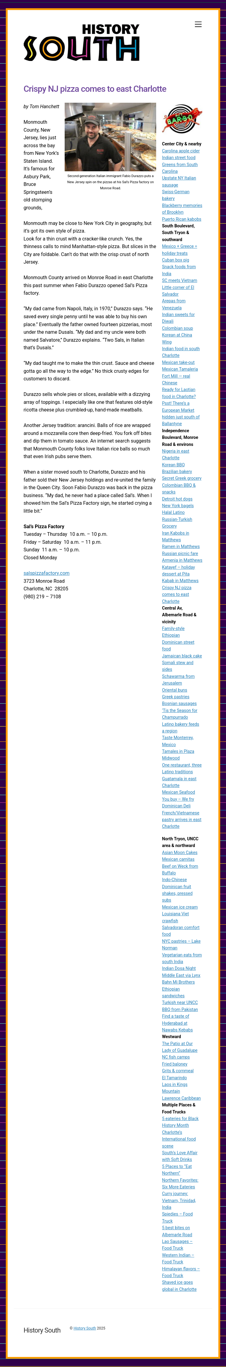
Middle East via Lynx (181, 975)
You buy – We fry (178, 799)
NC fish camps (176, 1057)
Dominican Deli (176, 805)
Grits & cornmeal (178, 1070)
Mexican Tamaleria (180, 369)
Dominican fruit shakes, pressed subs (177, 893)
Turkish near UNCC (180, 1002)
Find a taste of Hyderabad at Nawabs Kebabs (177, 1023)
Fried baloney (174, 1064)
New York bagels (178, 505)
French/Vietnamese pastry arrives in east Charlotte (181, 819)
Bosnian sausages (179, 703)
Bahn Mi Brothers (178, 982)
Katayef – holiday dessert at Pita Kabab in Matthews (180, 574)
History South (85, 1328)
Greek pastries (175, 696)
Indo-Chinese (174, 879)
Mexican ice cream (180, 907)
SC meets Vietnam (179, 280)
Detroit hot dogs (177, 499)
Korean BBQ (173, 464)
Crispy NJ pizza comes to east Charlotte (176, 594)
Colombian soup (177, 328)
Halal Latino (173, 512)
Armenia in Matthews (182, 560)
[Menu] (198, 24)
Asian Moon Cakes (179, 852)
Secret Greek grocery (181, 478)
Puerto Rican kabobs (181, 219)
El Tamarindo (174, 1077)
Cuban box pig (175, 260)
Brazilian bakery (177, 471)
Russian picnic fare (180, 553)
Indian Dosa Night (179, 968)
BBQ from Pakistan (180, 1009)
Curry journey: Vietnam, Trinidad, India (179, 1200)
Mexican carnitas (178, 859)
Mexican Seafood (178, 792)
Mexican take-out (178, 362)
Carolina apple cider (180, 150)
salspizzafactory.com (46, 574)
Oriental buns (174, 690)
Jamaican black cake (182, 655)
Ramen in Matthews (181, 546)
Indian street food (179, 157)
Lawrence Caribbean (181, 1098)
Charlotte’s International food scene (179, 1139)
